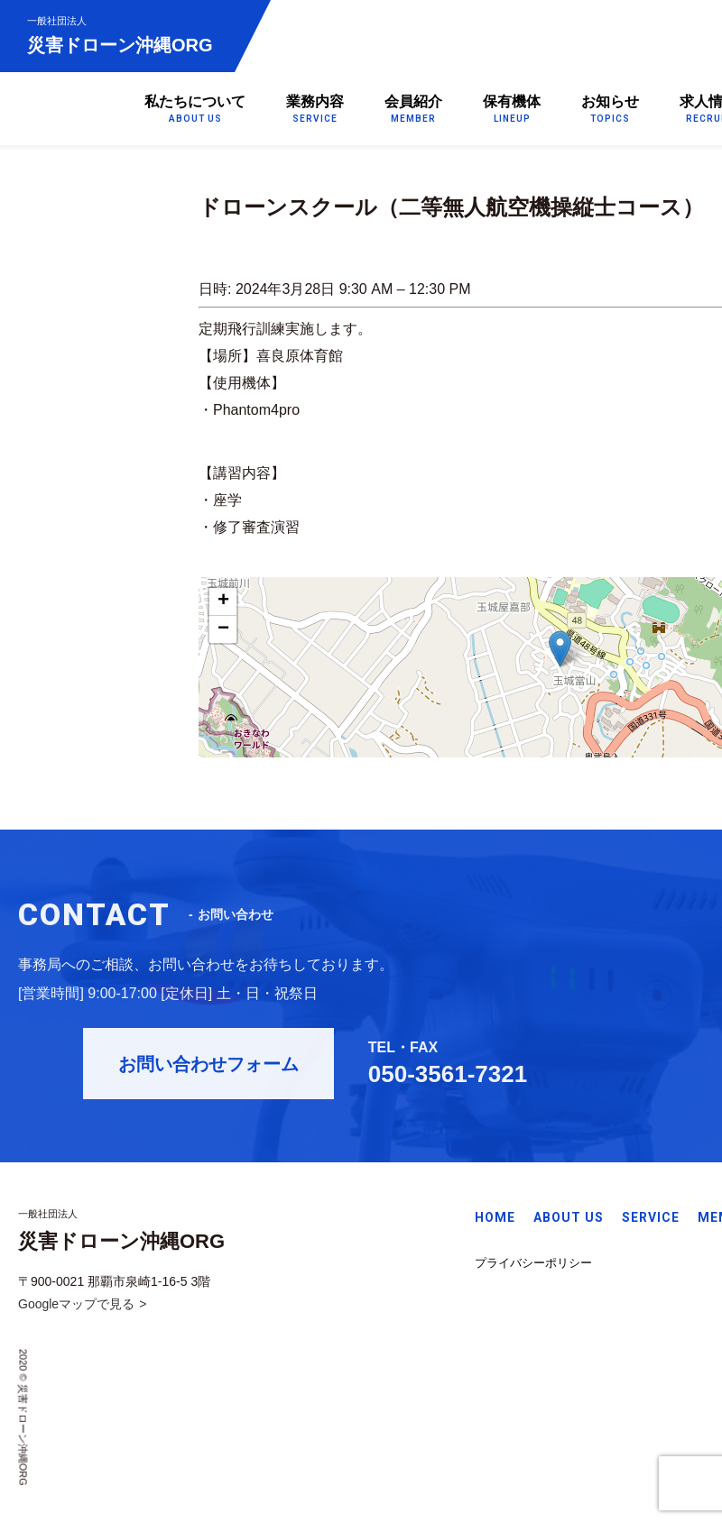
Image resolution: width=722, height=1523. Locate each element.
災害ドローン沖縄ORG (120, 34)
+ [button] (223, 601)
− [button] (223, 629)
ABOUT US (568, 1221)
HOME (495, 1221)
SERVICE (651, 1221)
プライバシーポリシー (533, 1265)
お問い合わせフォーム (227, 1070)
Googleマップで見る (76, 1307)
